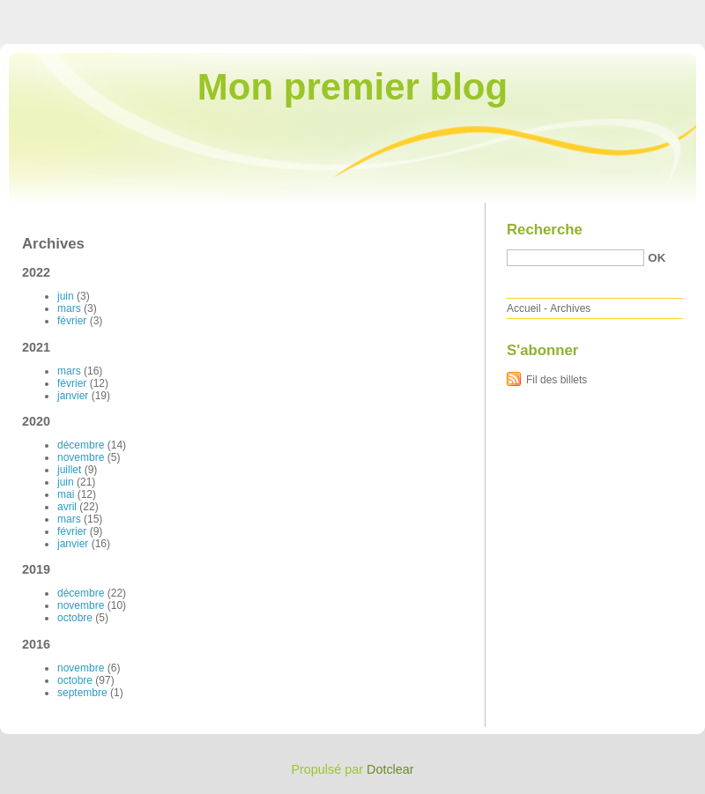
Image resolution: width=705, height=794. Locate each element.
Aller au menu (566, 12)
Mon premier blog (352, 87)
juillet (69, 470)
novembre (80, 457)
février (71, 321)
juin (65, 296)
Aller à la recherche (653, 12)
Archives (570, 308)
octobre (75, 618)
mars (69, 308)
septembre (82, 692)
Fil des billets (556, 380)
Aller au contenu (488, 12)
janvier (72, 396)
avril (67, 507)
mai (65, 494)
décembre (80, 445)
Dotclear (390, 769)
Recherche (545, 229)
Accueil (524, 308)
